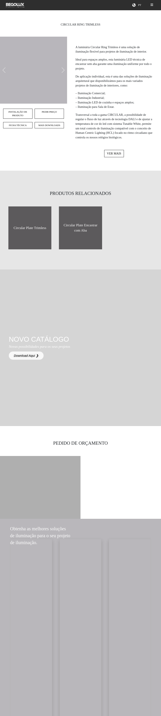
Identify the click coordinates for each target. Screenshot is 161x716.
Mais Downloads (49, 125)
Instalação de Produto (17, 114)
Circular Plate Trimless (30, 228)
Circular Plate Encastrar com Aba (80, 227)
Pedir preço (49, 112)
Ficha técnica (18, 125)
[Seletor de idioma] (140, 5)
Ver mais (114, 153)
